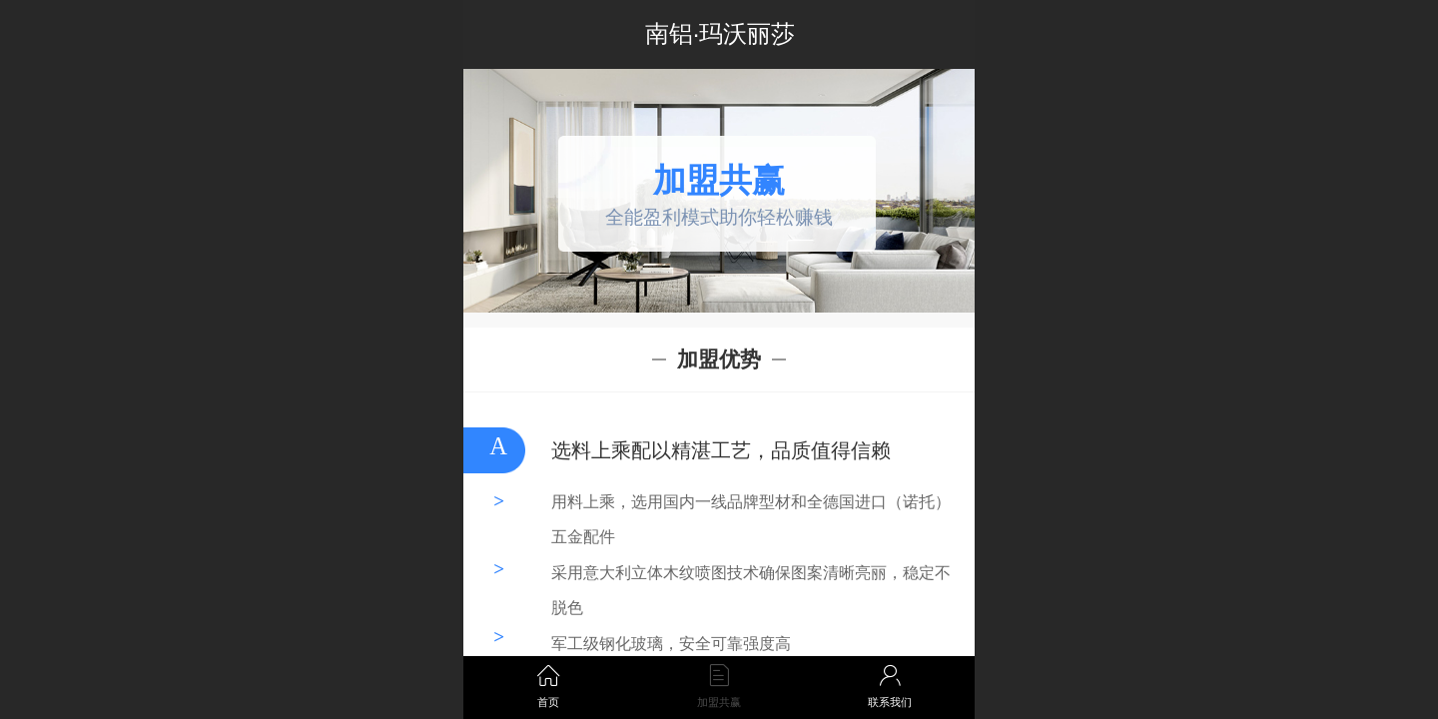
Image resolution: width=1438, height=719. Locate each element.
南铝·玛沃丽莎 (720, 33)
